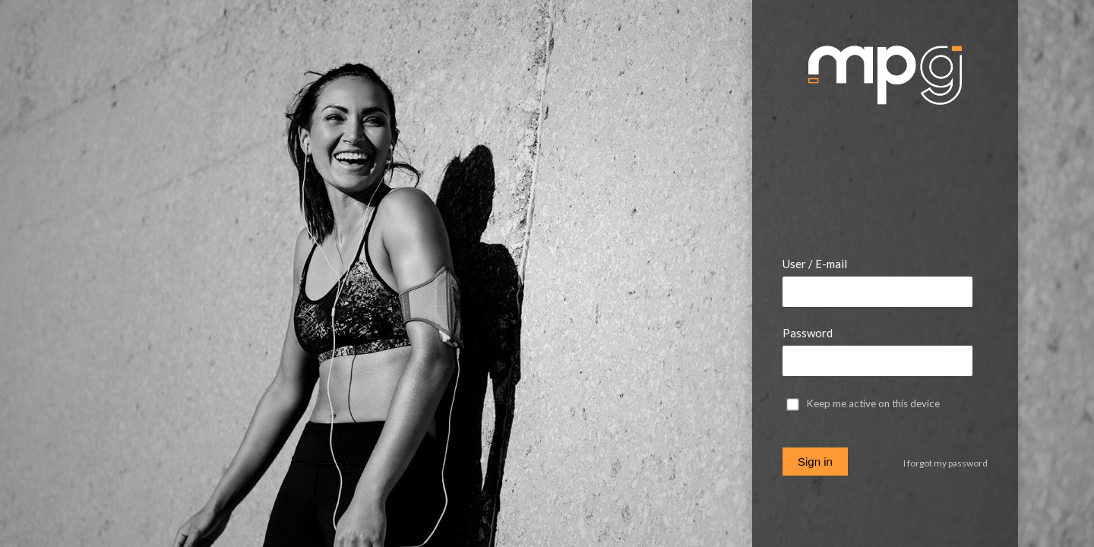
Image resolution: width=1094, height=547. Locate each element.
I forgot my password (945, 463)
